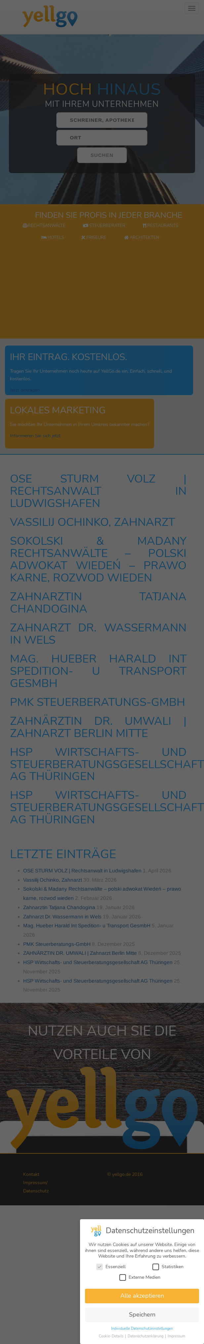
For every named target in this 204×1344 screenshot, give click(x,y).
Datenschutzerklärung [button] (146, 1337)
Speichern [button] (142, 1316)
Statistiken (168, 1268)
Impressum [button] (176, 1337)
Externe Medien (139, 1279)
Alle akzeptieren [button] (142, 1297)
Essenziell (111, 1268)
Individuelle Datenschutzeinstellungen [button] (142, 1330)
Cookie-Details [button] (111, 1337)
